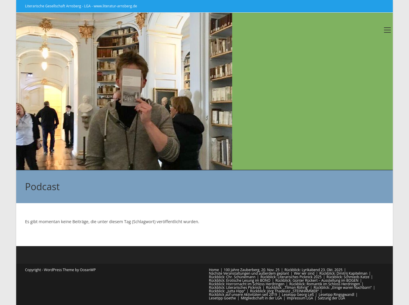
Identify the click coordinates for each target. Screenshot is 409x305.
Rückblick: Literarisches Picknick (235, 287)
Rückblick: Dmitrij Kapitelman (343, 273)
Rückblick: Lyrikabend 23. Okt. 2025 (314, 269)
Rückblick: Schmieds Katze (348, 276)
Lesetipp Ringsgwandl (336, 294)
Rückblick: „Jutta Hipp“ (227, 291)
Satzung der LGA (331, 298)
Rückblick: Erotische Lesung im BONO (239, 280)
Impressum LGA (300, 298)
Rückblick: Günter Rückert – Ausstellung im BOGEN (317, 280)
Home (214, 269)
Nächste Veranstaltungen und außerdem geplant (249, 273)
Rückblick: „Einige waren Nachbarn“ (343, 287)
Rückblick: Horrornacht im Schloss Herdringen (247, 283)
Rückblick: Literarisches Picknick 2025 (291, 276)
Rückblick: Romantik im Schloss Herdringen (324, 283)
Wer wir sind (304, 273)
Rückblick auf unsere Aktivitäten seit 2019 (243, 294)
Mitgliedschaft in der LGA (261, 298)
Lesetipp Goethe (222, 298)
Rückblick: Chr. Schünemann (232, 276)
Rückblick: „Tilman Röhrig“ (287, 287)
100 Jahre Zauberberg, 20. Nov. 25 (252, 269)
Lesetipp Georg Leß (298, 294)
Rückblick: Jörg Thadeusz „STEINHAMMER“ (284, 291)
